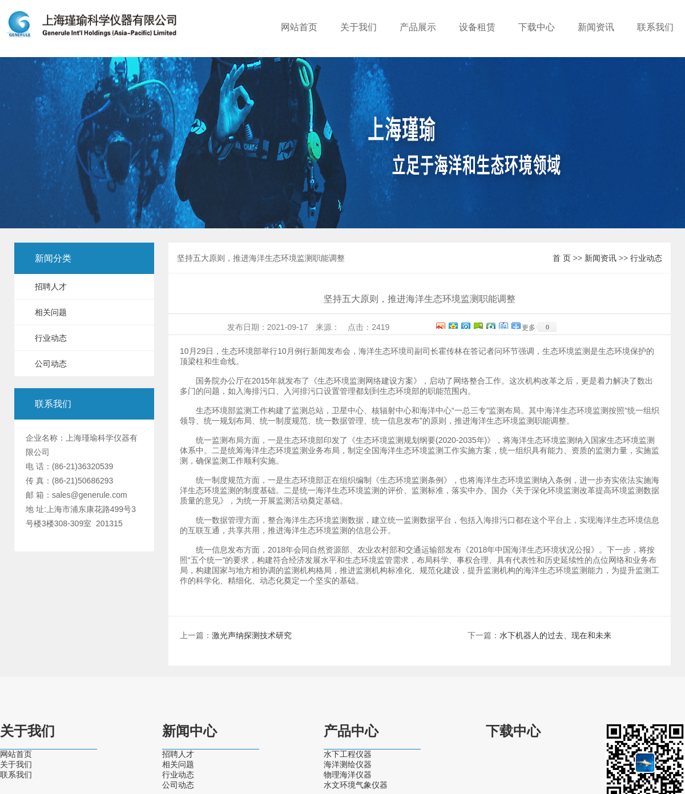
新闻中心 (189, 731)
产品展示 (418, 27)
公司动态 (51, 363)
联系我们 (655, 27)
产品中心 (351, 731)
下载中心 (536, 27)
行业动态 (51, 337)
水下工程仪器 (348, 754)
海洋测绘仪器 (348, 764)
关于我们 (358, 27)
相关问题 (51, 312)
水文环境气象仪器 (356, 784)
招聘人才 (51, 286)
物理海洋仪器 (348, 774)
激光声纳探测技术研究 (252, 635)
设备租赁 (477, 27)
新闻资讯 (596, 27)
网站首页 (299, 27)
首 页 (562, 258)
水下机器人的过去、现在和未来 (555, 635)
